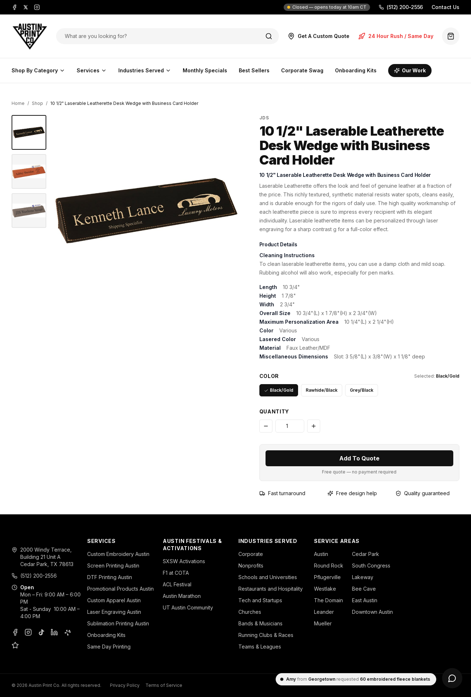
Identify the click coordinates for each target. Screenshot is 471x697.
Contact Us (445, 7)
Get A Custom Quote (318, 36)
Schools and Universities (267, 577)
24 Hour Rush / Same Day (395, 36)
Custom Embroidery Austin (118, 554)
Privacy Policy (125, 685)
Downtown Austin (372, 612)
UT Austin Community (188, 607)
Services (92, 70)
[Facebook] (14, 7)
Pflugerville (327, 577)
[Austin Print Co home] (29, 36)
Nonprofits (250, 565)
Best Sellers (254, 70)
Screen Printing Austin (113, 565)
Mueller (323, 623)
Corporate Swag (302, 70)
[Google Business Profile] (15, 645)
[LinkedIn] (54, 632)
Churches (249, 612)
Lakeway (362, 577)
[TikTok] (41, 632)
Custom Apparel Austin (114, 600)
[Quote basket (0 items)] (450, 36)
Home (18, 103)
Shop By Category (38, 70)
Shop (37, 103)
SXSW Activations (184, 561)
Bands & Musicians (260, 623)
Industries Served (144, 70)
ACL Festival (177, 584)
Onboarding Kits (356, 70)
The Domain (328, 600)
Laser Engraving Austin (114, 612)
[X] (25, 7)
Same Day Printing (109, 646)
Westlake (325, 589)
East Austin (364, 600)
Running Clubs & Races (265, 635)
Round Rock (328, 565)
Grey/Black (361, 390)
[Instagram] (37, 7)
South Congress (371, 565)
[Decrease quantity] (265, 426)
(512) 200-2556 (401, 7)
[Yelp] (67, 632)
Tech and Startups (260, 600)
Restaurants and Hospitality (270, 589)
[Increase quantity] (313, 426)
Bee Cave (364, 589)
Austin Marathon (182, 596)
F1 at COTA (176, 573)
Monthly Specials (205, 70)
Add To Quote (359, 458)
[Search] (269, 36)
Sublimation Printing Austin (118, 623)
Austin (321, 554)
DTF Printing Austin (109, 577)
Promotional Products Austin (120, 589)
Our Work (410, 70)
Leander (324, 612)
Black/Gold (278, 390)
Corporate (250, 554)
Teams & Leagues (259, 646)
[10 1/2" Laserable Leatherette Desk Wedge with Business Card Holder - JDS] (29, 132)
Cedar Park (365, 554)
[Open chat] (452, 678)
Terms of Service (163, 685)
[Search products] (160, 36)
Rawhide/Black (322, 390)
